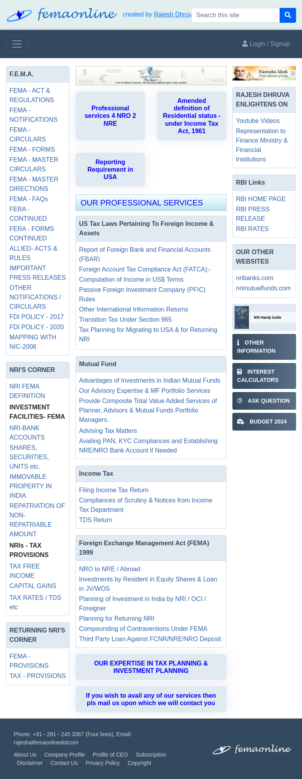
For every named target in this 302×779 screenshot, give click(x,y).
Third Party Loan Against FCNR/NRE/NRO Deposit (150, 639)
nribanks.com (254, 278)
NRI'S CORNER (32, 370)
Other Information (256, 346)
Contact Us (63, 763)
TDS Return (95, 520)
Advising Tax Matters (108, 430)
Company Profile (64, 755)
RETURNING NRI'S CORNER (37, 635)
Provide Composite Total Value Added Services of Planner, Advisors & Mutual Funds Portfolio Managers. (148, 410)
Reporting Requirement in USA (110, 169)
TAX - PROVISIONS (37, 676)
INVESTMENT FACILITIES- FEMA (37, 412)
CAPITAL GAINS (32, 586)
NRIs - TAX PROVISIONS (29, 550)
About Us (25, 755)
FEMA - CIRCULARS (27, 134)
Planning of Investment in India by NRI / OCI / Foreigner (142, 604)
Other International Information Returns (133, 309)
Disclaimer (29, 763)
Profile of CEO (110, 755)
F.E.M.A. (21, 74)
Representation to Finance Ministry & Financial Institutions (262, 145)
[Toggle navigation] (17, 44)
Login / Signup (266, 43)
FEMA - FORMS (32, 149)
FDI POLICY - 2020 (36, 327)
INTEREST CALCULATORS (257, 375)
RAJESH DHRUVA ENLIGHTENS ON (262, 100)
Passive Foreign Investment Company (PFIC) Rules (142, 294)
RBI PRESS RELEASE (252, 214)
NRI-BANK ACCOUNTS (27, 433)
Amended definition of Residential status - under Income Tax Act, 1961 (192, 115)
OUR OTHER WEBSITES (255, 257)
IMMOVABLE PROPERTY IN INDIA (30, 486)
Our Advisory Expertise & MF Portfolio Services (144, 390)
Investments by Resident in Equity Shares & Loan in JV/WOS (148, 584)
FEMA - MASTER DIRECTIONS (33, 184)
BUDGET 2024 (262, 421)
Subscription (151, 755)
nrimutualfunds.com (263, 288)
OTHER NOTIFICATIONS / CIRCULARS (35, 297)
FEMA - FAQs (28, 199)
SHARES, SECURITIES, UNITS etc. (29, 457)
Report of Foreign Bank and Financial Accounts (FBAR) (144, 254)
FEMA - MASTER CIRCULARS (33, 164)
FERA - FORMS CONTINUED (31, 233)
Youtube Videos (258, 120)
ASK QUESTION (263, 401)
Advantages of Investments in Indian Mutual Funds (149, 380)
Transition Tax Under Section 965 (125, 319)
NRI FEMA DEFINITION (27, 391)
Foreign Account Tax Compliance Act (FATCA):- (145, 269)
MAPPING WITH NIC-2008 (32, 342)
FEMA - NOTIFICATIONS (33, 115)
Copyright (139, 763)
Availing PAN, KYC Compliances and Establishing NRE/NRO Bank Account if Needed (148, 446)
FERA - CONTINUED (28, 214)
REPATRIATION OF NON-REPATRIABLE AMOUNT (37, 519)
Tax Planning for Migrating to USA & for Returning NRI (148, 334)
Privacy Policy (102, 763)
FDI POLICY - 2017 (36, 316)
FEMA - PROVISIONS (29, 661)
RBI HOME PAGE (261, 199)
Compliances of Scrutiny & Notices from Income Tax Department (145, 505)
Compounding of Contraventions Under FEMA (143, 628)
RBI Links (250, 182)
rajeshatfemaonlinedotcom (46, 742)
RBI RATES (252, 228)
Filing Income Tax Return (114, 490)
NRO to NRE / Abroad (109, 569)
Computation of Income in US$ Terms (131, 279)
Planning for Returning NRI (116, 618)
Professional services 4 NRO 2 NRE (110, 115)
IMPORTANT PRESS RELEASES (37, 273)
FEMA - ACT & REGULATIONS (31, 95)
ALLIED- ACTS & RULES (33, 253)
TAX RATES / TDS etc (35, 602)
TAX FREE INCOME (24, 571)
